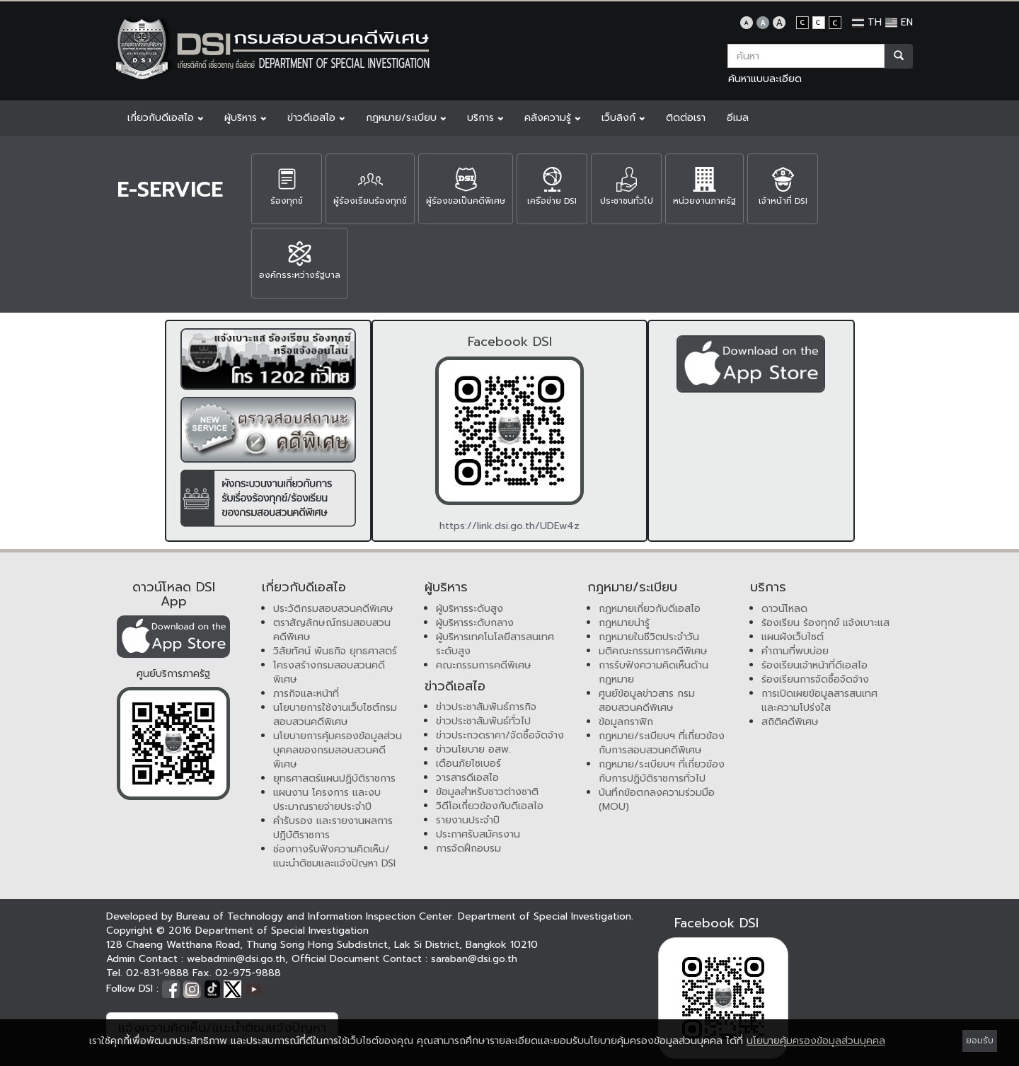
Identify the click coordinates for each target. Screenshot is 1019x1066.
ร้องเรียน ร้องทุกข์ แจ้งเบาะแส (825, 622)
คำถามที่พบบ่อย (795, 651)
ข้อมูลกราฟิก (626, 721)
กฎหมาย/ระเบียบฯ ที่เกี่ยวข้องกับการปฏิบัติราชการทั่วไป (662, 771)
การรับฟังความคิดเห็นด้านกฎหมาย (653, 672)
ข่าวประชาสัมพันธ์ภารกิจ (486, 707)
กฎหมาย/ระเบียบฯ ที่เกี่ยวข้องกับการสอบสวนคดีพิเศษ (662, 743)
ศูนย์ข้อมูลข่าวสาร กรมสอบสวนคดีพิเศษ (647, 700)
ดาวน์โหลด (784, 608)
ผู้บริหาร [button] (245, 117)
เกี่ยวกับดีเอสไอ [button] (165, 117)
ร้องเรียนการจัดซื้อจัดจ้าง (815, 679)
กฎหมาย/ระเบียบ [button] (406, 117)
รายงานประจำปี (468, 820)
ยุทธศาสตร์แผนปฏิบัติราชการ (334, 778)
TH (867, 22)
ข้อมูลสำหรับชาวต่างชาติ (487, 791)
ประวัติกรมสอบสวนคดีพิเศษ (333, 608)
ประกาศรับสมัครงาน (478, 834)
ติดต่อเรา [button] (686, 117)
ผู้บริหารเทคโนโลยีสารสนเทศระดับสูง (495, 644)
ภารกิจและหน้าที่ (306, 693)
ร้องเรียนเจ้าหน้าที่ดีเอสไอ (814, 665)
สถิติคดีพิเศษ (790, 721)
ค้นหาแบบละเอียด (765, 78)
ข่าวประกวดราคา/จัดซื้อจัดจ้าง (500, 735)
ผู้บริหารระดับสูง (469, 608)
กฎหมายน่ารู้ (624, 622)
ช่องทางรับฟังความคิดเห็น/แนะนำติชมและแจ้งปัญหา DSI (334, 856)
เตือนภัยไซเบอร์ (468, 763)
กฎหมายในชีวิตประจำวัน (649, 637)
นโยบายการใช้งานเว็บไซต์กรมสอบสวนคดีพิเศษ (335, 714)
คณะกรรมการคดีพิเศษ (483, 665)
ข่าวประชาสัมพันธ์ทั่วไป (483, 721)
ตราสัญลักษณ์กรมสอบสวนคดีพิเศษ (332, 629)
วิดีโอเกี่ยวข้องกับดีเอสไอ (489, 806)
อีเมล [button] (738, 117)
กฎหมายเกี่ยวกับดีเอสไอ (650, 608)
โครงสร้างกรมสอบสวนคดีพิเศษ (329, 672)
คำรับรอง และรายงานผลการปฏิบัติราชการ (333, 827)
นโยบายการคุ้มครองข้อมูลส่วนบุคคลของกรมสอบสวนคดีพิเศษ (337, 750)
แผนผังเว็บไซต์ (792, 637)
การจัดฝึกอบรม (468, 848)
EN (899, 22)
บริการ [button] (485, 117)
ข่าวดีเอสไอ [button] (316, 117)
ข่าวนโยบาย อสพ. (473, 749)
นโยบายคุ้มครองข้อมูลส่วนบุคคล (816, 1040)
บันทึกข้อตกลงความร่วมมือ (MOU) (657, 799)
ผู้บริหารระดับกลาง (475, 622)
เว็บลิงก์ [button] (623, 117)
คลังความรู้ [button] (552, 117)
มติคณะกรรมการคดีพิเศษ (653, 651)
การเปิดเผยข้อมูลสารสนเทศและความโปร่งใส (819, 700)
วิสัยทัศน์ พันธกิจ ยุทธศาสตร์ (335, 651)
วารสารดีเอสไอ (467, 777)
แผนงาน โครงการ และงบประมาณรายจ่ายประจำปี (327, 799)
